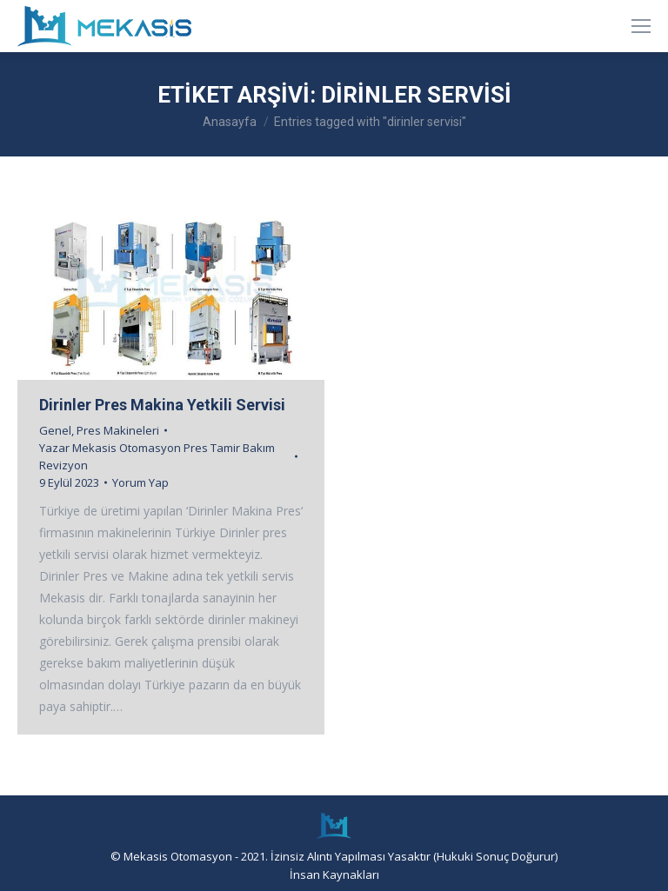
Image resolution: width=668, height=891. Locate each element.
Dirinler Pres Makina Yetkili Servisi (162, 405)
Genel (55, 430)
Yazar (157, 456)
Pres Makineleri (118, 430)
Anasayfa (230, 122)
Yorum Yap (140, 482)
